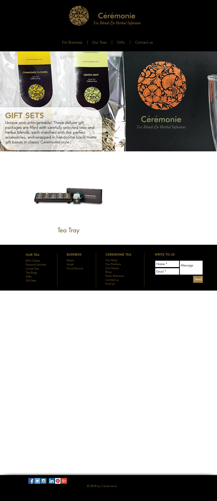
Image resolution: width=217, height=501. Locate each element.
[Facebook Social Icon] (31, 481)
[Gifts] (120, 42)
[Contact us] (144, 42)
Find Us (110, 283)
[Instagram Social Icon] (43, 481)
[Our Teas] (99, 42)
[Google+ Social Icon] (64, 481)
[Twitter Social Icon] (37, 481)
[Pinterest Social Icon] (58, 481)
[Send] (198, 279)
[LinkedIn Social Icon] (51, 481)
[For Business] (72, 42)
